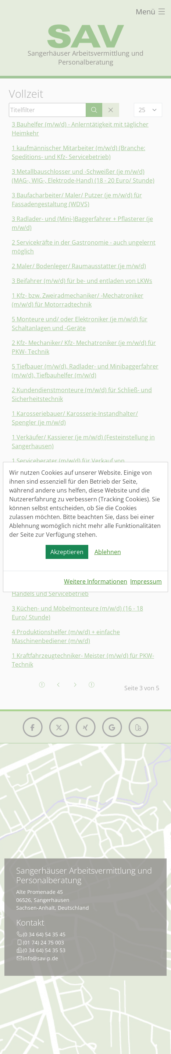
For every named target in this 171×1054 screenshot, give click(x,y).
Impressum (146, 581)
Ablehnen (108, 552)
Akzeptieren (66, 552)
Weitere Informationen (95, 581)
